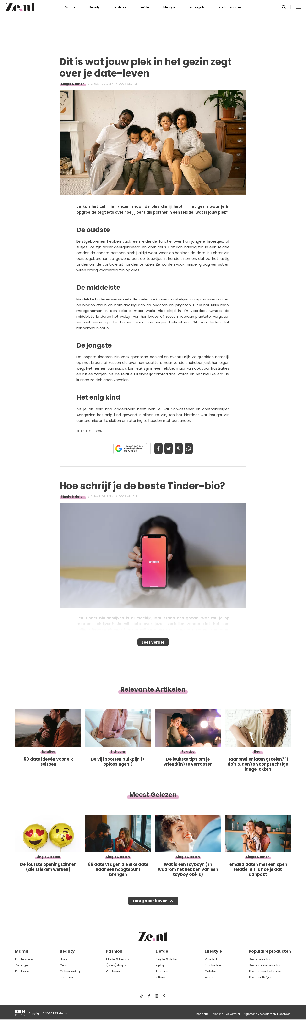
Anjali (132, 84)
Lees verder (153, 644)
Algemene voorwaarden (260, 1014)
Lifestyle (169, 7)
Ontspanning (70, 971)
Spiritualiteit (214, 965)
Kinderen (22, 971)
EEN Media (60, 1013)
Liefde (144, 7)
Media (209, 977)
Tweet (167, 448)
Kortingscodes (230, 7)
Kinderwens (24, 959)
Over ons (217, 1014)
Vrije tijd (211, 959)
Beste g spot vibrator (265, 971)
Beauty (94, 7)
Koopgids (197, 7)
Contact (284, 1014)
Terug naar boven (150, 905)
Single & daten (73, 84)
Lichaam (66, 977)
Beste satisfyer (260, 977)
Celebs (210, 971)
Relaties (162, 971)
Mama (70, 7)
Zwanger (22, 965)
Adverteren (233, 1014)
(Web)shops (116, 965)
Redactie (202, 1014)
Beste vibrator (260, 959)
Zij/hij (160, 965)
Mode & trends (117, 959)
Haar (63, 959)
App (193, 448)
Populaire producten (270, 951)
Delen (153, 448)
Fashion (120, 7)
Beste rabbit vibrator (265, 965)
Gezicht (65, 965)
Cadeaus (113, 971)
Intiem (160, 977)
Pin (180, 448)
